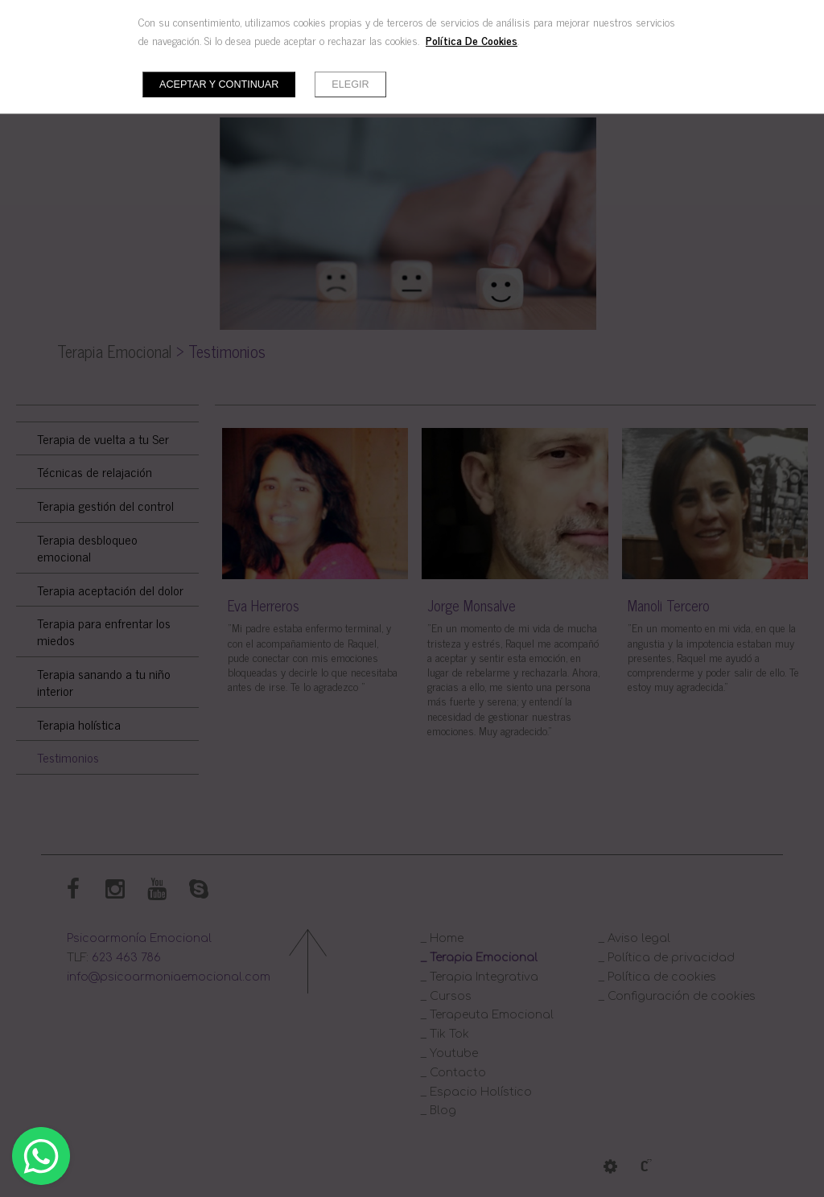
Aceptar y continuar (218, 84)
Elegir (350, 84)
